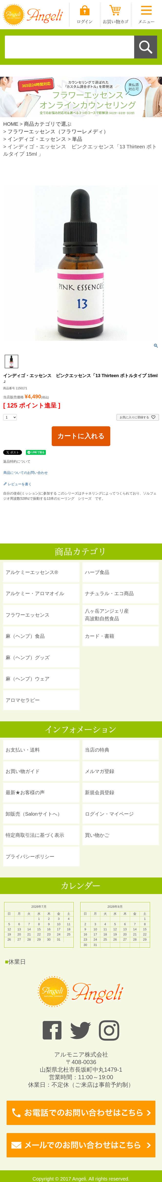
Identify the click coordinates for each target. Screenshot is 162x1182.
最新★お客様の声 (25, 792)
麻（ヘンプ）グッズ (28, 657)
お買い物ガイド (23, 771)
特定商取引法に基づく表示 (35, 835)
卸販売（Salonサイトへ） (34, 814)
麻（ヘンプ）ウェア (28, 678)
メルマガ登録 (99, 771)
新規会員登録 (99, 792)
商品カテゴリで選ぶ (47, 124)
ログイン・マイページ (109, 814)
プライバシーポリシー (30, 856)
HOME (10, 124)
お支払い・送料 (23, 750)
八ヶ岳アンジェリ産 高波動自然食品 (107, 614)
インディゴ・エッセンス (37, 139)
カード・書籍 (99, 636)
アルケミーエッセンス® (32, 572)
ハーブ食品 (97, 572)
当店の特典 (97, 750)
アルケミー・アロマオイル (35, 593)
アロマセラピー (23, 700)
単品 (77, 139)
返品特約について (16, 461)
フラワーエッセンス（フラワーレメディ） (58, 131)
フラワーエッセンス (28, 615)
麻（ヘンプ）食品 (25, 636)
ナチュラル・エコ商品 (109, 593)
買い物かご (97, 835)
